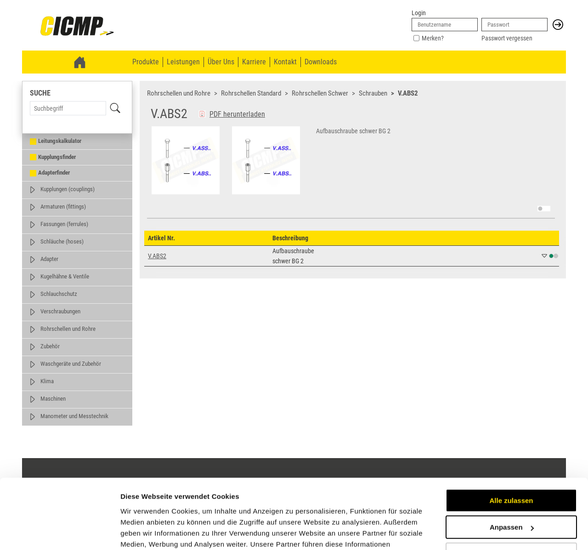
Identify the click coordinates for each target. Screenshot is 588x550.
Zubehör (50, 346)
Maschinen (53, 398)
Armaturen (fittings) (63, 206)
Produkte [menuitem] (145, 61)
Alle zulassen (511, 441)
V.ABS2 (408, 93)
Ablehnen (511, 495)
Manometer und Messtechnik (74, 416)
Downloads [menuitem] (321, 61)
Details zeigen (143, 532)
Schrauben (373, 93)
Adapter (49, 258)
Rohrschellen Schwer (320, 93)
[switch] (544, 208)
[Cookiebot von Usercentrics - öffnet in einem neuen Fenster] (59, 532)
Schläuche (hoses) (62, 241)
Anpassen (512, 467)
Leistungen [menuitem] (183, 61)
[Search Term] (68, 108)
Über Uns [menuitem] (221, 61)
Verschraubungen (60, 311)
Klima (47, 381)
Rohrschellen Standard (251, 93)
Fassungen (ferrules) (64, 224)
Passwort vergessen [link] (506, 38)
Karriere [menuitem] (254, 61)
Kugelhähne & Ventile (64, 276)
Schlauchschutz (58, 293)
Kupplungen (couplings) (67, 189)
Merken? (433, 38)
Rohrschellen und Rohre (68, 328)
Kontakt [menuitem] (285, 61)
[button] (558, 24)
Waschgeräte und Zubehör (70, 363)
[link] (77, 26)
